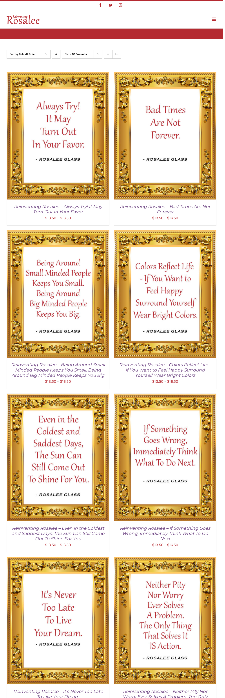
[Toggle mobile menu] (214, 19)
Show (76, 54)
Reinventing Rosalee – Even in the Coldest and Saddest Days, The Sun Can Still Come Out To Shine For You (58, 533)
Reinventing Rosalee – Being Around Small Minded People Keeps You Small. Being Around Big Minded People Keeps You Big (58, 370)
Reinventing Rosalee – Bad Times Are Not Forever (165, 209)
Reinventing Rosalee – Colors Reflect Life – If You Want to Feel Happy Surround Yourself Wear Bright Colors (165, 370)
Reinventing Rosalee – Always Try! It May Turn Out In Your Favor (58, 209)
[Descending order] (56, 54)
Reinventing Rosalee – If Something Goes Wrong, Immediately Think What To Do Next (165, 533)
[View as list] (116, 54)
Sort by (23, 54)
